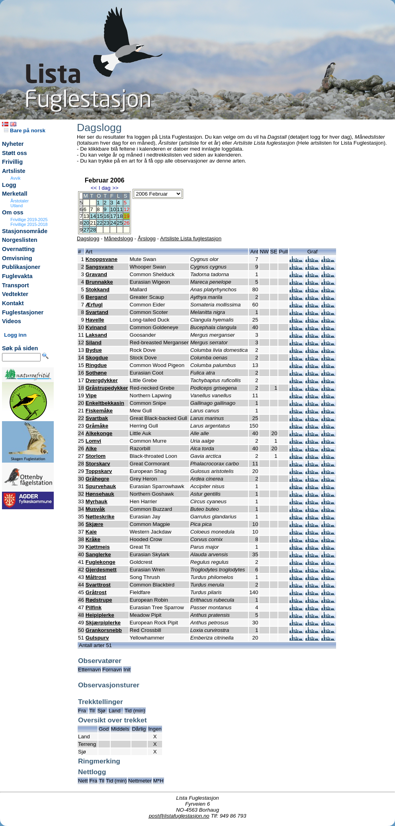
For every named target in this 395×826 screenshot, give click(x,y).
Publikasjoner (21, 267)
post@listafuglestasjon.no (179, 816)
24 (113, 223)
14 (93, 216)
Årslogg (147, 238)
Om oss (12, 212)
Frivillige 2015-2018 (28, 224)
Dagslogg (88, 238)
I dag (105, 188)
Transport (15, 285)
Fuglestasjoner (22, 312)
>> (115, 188)
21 (93, 223)
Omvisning (17, 258)
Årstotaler (19, 200)
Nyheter (13, 144)
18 (120, 216)
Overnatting (18, 249)
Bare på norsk (24, 130)
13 (86, 216)
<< (94, 188)
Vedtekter (15, 294)
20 (86, 223)
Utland (16, 205)
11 (120, 209)
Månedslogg (118, 238)
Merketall (14, 193)
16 (107, 216)
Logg (9, 185)
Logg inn (15, 335)
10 (113, 209)
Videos (11, 321)
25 (120, 223)
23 (107, 223)
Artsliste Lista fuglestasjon (190, 238)
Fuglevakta (17, 276)
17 (113, 216)
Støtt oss (14, 153)
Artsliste (13, 171)
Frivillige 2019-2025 (28, 219)
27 (86, 230)
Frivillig (12, 162)
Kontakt (13, 303)
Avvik (15, 178)
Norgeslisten (19, 240)
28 (93, 230)
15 (100, 216)
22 (100, 223)
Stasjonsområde (24, 231)
